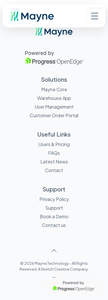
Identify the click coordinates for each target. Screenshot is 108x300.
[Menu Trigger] (95, 16)
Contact (54, 170)
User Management (54, 107)
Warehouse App (54, 98)
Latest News (54, 162)
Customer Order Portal (54, 115)
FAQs (54, 153)
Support (54, 208)
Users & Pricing (54, 144)
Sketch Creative (55, 269)
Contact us (54, 225)
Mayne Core (54, 89)
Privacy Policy (54, 199)
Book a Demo (54, 216)
